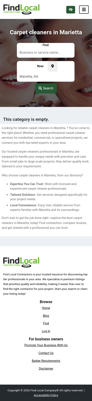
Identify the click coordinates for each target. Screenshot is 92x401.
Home (46, 308)
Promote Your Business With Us (46, 345)
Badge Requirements (46, 361)
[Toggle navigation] (84, 9)
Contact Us (46, 353)
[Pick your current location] (52, 66)
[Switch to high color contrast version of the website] (70, 9)
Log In (46, 331)
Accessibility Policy (46, 395)
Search (46, 88)
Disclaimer (46, 368)
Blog (46, 316)
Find (46, 323)
